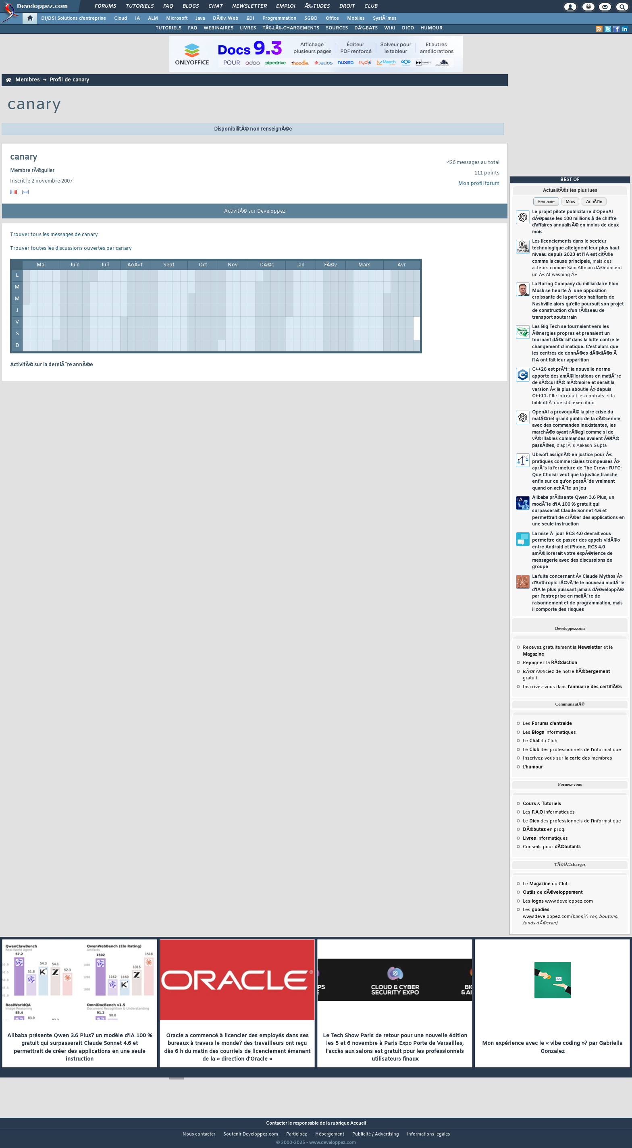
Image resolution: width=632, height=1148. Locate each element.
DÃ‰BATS (366, 28)
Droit (347, 6)
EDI (250, 18)
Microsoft (176, 18)
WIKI (389, 28)
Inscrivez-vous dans (572, 687)
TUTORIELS (168, 28)
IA (137, 18)
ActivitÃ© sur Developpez (254, 211)
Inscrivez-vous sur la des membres (567, 758)
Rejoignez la (550, 663)
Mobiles (356, 18)
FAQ (168, 6)
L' (533, 767)
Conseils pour (552, 847)
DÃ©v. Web (225, 18)
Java (200, 18)
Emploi (285, 6)
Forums (105, 6)
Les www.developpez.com (558, 901)
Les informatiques (549, 732)
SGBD (311, 18)
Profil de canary (69, 80)
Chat (215, 6)
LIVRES (248, 28)
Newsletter (249, 6)
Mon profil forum (478, 184)
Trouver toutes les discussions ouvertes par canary (71, 248)
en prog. (544, 829)
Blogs (191, 6)
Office (332, 18)
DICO (408, 28)
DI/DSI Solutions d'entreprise (73, 18)
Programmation (279, 18)
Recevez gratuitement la (562, 647)
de (552, 892)
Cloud (120, 18)
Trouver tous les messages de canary (54, 235)
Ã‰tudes (317, 6)
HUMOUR (431, 28)
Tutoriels (139, 6)
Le (531, 741)
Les (547, 724)
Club (371, 6)
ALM (153, 18)
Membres (27, 80)
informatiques (545, 838)
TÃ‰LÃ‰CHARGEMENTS (290, 28)
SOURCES (337, 28)
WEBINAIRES (218, 28)
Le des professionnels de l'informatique (572, 750)
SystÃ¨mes (385, 18)
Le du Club (546, 884)
